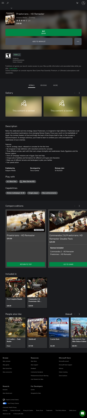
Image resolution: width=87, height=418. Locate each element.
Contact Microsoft (15, 410)
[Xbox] (6, 8)
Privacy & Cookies (28, 410)
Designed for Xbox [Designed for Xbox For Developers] (36, 393)
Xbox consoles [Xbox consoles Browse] (6, 361)
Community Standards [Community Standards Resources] (37, 372)
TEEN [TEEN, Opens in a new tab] (17, 55)
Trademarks (49, 410)
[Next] (79, 93)
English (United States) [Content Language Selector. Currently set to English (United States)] (12, 399)
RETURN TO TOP (26, 264)
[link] (15, 292)
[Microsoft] (43, 1)
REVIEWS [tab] (43, 85)
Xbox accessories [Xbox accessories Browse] (7, 372)
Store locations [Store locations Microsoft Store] (63, 375)
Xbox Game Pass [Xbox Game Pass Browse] (7, 368)
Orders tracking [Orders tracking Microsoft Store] (63, 372)
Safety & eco (72, 410)
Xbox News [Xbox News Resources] (34, 361)
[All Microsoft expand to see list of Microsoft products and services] (3, 3)
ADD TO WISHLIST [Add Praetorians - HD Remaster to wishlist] (39, 41)
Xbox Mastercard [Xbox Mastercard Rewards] (7, 393)
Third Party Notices (61, 410)
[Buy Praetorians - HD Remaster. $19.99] (43, 32)
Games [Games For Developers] (33, 389)
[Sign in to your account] (83, 3)
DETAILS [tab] (31, 85)
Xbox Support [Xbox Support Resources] (34, 364)
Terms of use (39, 410)
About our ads (6, 413)
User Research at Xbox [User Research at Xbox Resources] (37, 379)
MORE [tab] (55, 85)
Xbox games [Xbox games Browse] (6, 364)
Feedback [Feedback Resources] (33, 368)
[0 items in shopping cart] (78, 3)
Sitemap (5, 410)
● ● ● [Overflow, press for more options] (78, 41)
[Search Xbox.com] (8, 3)
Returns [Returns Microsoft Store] (61, 368)
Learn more (13, 68)
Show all (68, 314)
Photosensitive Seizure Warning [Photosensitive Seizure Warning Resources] (39, 375)
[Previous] (74, 93)
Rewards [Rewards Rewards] (5, 389)
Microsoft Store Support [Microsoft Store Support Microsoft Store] (65, 364)
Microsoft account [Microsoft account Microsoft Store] (64, 361)
